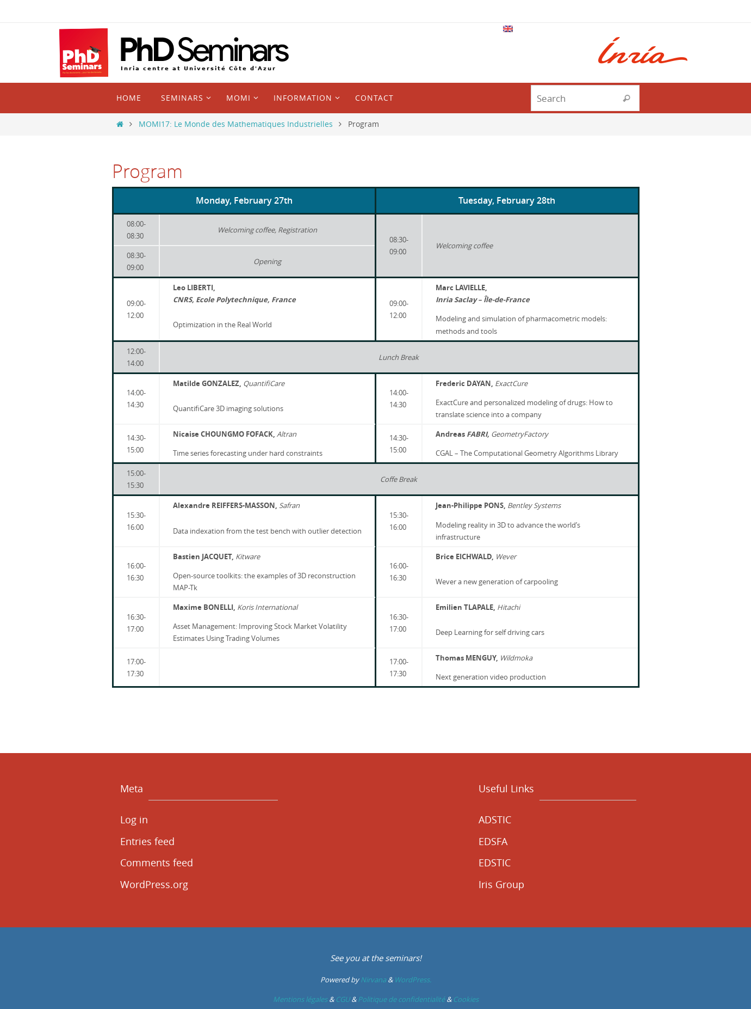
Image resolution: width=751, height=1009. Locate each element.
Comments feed (156, 862)
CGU (343, 999)
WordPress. (412, 979)
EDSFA (493, 841)
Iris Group (501, 884)
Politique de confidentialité (401, 999)
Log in (134, 819)
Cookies (466, 999)
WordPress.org (154, 884)
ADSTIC (495, 819)
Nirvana (373, 979)
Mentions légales (300, 999)
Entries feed (147, 841)
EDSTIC (495, 862)
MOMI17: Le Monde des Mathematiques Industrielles (236, 124)
